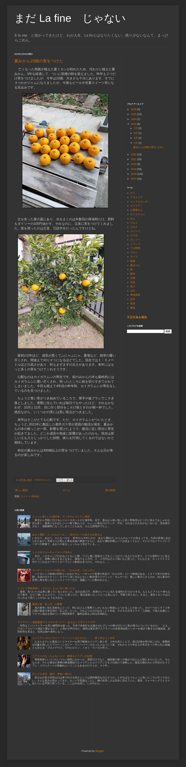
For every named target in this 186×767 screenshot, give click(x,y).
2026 (134, 109)
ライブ (134, 256)
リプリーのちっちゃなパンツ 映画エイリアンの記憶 (62, 656)
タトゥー (135, 239)
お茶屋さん (136, 210)
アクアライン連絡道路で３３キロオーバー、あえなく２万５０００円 (56, 622)
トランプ (135, 244)
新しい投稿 (21, 490)
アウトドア (136, 197)
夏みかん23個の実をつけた (38, 61)
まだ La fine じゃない (70, 18)
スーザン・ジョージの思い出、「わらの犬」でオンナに (63, 570)
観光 (132, 273)
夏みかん (135, 265)
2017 (134, 178)
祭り (132, 286)
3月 (136, 137)
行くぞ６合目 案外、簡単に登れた (52, 673)
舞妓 (132, 307)
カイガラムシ (137, 214)
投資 (132, 303)
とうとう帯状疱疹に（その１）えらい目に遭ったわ (46, 588)
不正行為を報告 (137, 317)
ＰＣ (132, 193)
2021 (134, 159)
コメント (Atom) (30, 496)
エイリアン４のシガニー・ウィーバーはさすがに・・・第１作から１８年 (73, 638)
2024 (134, 119)
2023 (134, 124)
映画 (132, 261)
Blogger (99, 751)
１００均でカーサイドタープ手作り (52, 552)
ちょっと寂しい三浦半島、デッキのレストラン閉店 (61, 516)
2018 (134, 173)
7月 (136, 128)
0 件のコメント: (43, 480)
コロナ (134, 226)
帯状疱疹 (135, 294)
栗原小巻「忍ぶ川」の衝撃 (47, 604)
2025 (134, 114)
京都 (132, 277)
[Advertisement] (149, 75)
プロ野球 (135, 248)
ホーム (66, 490)
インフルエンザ (139, 201)
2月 (136, 142)
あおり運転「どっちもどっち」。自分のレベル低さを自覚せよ (67, 534)
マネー (134, 252)
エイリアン (136, 205)
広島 (132, 282)
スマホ (134, 235)
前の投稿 (110, 490)
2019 (134, 169)
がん (132, 218)
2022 (134, 154)
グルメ (134, 222)
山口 (132, 290)
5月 (136, 133)
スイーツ (135, 231)
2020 (134, 164)
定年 (132, 299)
